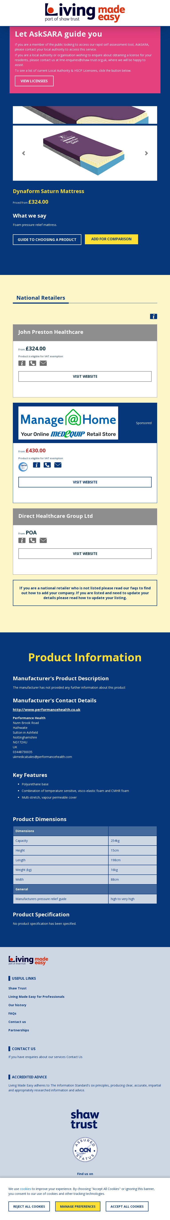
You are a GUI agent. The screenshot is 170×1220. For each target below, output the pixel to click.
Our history (17, 1005)
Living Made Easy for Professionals (36, 996)
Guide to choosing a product (47, 239)
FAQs (12, 1013)
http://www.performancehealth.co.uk (46, 709)
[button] (24, 153)
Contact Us (74, 1057)
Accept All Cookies (127, 1206)
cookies (25, 1189)
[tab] (41, 294)
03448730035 (22, 752)
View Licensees (34, 81)
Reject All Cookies (29, 1206)
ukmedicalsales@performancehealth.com (42, 757)
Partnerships (18, 1030)
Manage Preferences (78, 1206)
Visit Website (85, 376)
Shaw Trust (17, 988)
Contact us (17, 1022)
